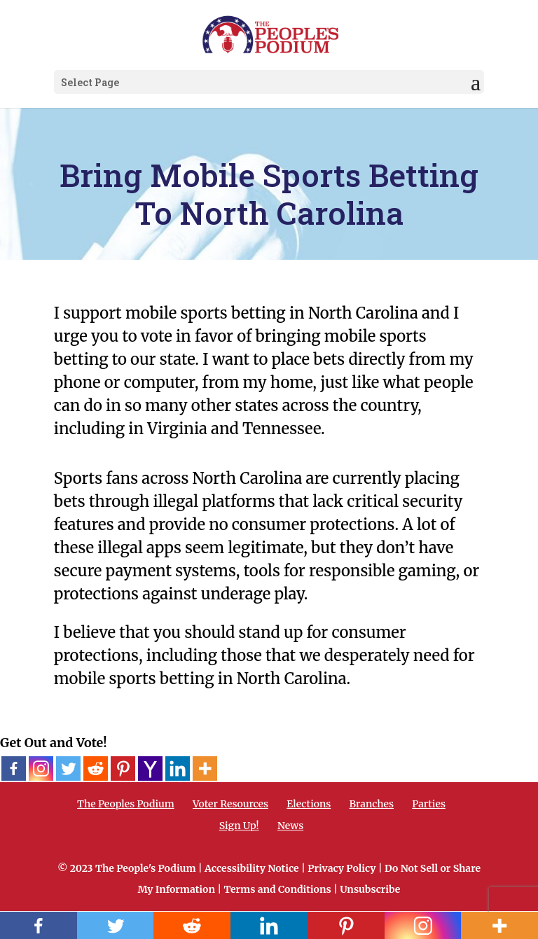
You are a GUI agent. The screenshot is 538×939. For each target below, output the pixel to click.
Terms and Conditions (277, 889)
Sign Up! (239, 825)
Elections (309, 804)
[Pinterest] (123, 768)
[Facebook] (13, 768)
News (290, 825)
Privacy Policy (341, 868)
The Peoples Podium (125, 804)
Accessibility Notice (252, 868)
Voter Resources (230, 804)
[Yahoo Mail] (150, 768)
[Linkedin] (177, 768)
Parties (429, 804)
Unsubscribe (370, 889)
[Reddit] (95, 768)
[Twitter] (68, 768)
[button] (476, 82)
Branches (372, 804)
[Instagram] (41, 768)
